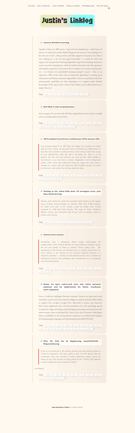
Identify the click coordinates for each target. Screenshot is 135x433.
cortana (59, 346)
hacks (48, 189)
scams (42, 401)
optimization (97, 126)
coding (74, 126)
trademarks (55, 401)
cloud (42, 189)
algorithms (52, 129)
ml (59, 96)
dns (82, 398)
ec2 (53, 186)
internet (63, 283)
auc (76, 96)
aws (54, 96)
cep (80, 186)
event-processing (89, 186)
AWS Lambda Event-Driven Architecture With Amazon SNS (72, 144)
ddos (56, 283)
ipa (91, 346)
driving (65, 235)
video (49, 349)
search (42, 349)
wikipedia (89, 349)
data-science (84, 96)
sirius (47, 346)
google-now (68, 346)
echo (76, 346)
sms (53, 235)
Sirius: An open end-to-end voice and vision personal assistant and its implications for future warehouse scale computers (72, 302)
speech (62, 349)
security (71, 283)
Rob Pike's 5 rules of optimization (63, 109)
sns (66, 186)
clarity (76, 349)
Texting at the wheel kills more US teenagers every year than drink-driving (72, 204)
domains (74, 398)
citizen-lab (98, 283)
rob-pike (55, 126)
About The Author (102, 6)
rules (82, 126)
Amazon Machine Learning (59, 42)
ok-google (84, 346)
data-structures (62, 129)
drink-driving (88, 235)
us (58, 235)
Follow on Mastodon (43, 6)
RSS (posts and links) (73, 6)
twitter (47, 126)
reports (42, 286)
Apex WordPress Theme (60, 430)
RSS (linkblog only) (88, 6)
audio (55, 349)
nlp (82, 349)
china (79, 283)
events (73, 186)
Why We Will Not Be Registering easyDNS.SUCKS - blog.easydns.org (72, 364)
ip (62, 401)
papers (69, 349)
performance (43, 129)
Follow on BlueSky (58, 6)
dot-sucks (98, 398)
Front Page (31, 6)
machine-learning (68, 96)
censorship (48, 283)
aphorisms (71, 129)
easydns (89, 398)
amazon (47, 96)
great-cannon (88, 283)
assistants (98, 346)
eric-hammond (57, 189)
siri (53, 346)
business (58, 398)
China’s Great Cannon (56, 248)
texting (46, 235)
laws (89, 126)
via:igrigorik (65, 126)
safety (80, 235)
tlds (48, 401)
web (49, 286)
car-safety (73, 235)
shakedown (48, 398)
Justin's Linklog (67, 20)
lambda (59, 186)
